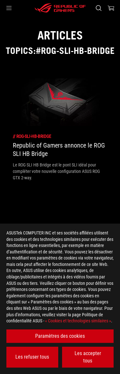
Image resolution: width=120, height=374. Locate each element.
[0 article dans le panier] (111, 8)
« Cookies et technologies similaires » (78, 320)
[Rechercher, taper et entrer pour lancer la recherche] (98, 8)
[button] (9, 8)
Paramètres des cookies (60, 336)
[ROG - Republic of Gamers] (60, 8)
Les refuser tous (32, 357)
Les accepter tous (88, 356)
